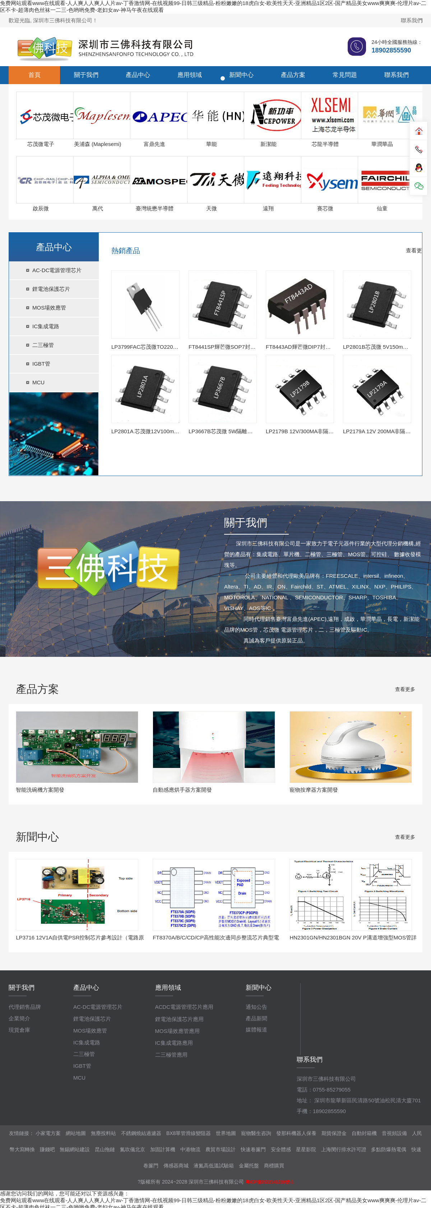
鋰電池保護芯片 (51, 289)
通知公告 (256, 1007)
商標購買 (274, 1165)
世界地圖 (226, 1133)
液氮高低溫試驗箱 (214, 1165)
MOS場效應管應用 (177, 1031)
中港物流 (190, 1149)
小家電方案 (48, 1133)
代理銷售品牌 (25, 1007)
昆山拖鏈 (105, 1149)
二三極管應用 (171, 1055)
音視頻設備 (394, 1133)
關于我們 (86, 75)
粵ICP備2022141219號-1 (269, 1182)
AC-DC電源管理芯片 (57, 270)
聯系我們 (411, 20)
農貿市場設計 (220, 1149)
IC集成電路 (45, 326)
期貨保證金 (334, 1133)
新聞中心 (241, 75)
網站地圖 (76, 1133)
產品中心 (138, 75)
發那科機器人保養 (296, 1133)
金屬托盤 (249, 1165)
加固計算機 (162, 1149)
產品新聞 (256, 1018)
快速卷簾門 (253, 1149)
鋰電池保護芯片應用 (179, 1019)
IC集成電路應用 (174, 1043)
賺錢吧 (47, 1149)
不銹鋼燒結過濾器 (141, 1133)
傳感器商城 (176, 1165)
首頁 (34, 75)
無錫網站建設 (75, 1149)
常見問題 (345, 75)
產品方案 (293, 75)
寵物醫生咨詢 (256, 1133)
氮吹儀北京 (132, 1149)
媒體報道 (256, 1029)
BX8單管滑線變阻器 (188, 1133)
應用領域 (189, 75)
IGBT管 (41, 364)
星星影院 (306, 1149)
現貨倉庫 (19, 1030)
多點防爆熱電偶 (388, 1149)
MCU (38, 382)
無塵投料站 (103, 1133)
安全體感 (281, 1149)
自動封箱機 (364, 1133)
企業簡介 (19, 1018)
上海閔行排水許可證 (343, 1149)
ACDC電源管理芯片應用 (184, 1007)
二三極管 (43, 345)
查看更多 (416, 250)
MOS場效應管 (49, 308)
